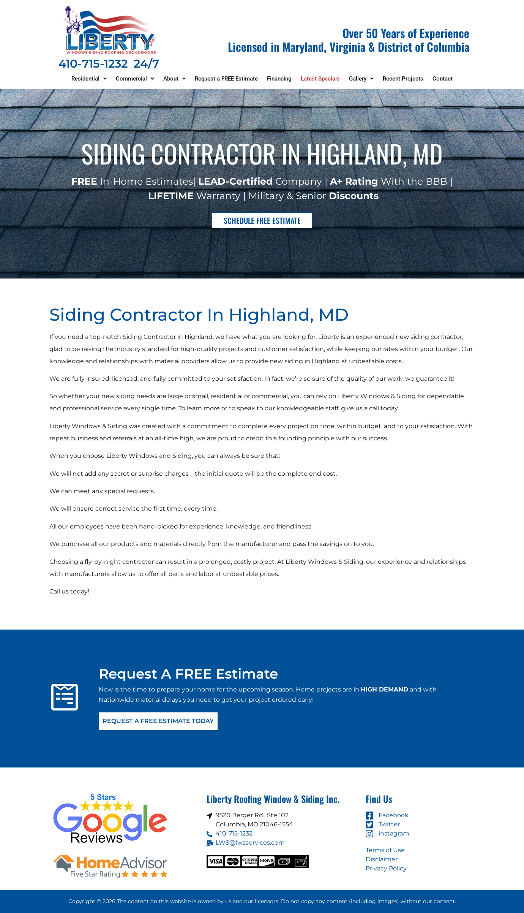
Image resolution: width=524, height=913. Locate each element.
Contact (442, 78)
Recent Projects (403, 78)
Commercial (135, 78)
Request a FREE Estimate (226, 78)
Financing (279, 78)
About (174, 78)
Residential (89, 78)
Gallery (361, 78)
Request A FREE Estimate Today (158, 721)
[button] (89, 78)
